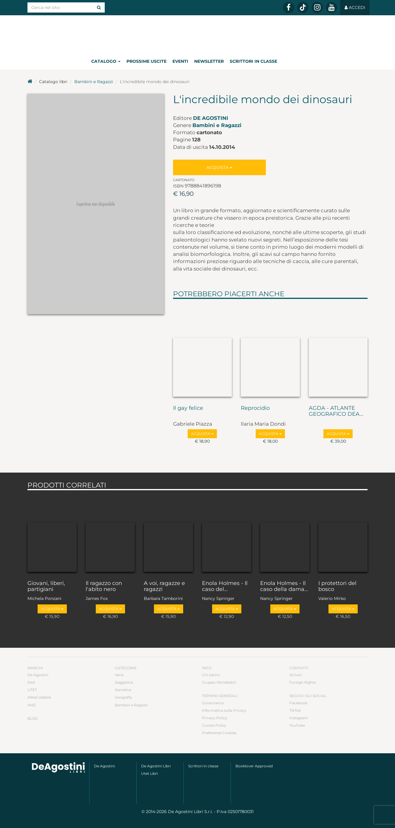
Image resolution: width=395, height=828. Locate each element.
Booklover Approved (254, 766)
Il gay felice (188, 408)
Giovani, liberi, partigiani (46, 586)
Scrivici (295, 675)
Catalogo (106, 61)
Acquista (219, 167)
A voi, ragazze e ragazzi (164, 586)
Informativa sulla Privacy (224, 710)
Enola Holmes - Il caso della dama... (284, 586)
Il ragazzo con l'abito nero (104, 586)
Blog (32, 718)
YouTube (297, 725)
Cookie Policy (214, 725)
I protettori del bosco (337, 586)
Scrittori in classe (253, 61)
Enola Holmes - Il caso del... (225, 586)
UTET (32, 690)
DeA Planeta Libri (197, 34)
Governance (213, 703)
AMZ (31, 705)
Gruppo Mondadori (219, 682)
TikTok (295, 710)
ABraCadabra (39, 697)
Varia (119, 675)
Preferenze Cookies (219, 733)
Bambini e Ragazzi (93, 81)
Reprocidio (255, 408)
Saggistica (124, 682)
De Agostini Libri (156, 766)
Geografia (123, 697)
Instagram (298, 718)
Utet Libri (149, 773)
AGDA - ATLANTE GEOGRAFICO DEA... (336, 411)
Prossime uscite (146, 61)
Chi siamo (211, 675)
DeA (31, 682)
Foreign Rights (302, 682)
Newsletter (209, 61)
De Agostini (210, 118)
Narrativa (123, 690)
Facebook (298, 703)
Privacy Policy (214, 718)
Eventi (180, 61)
